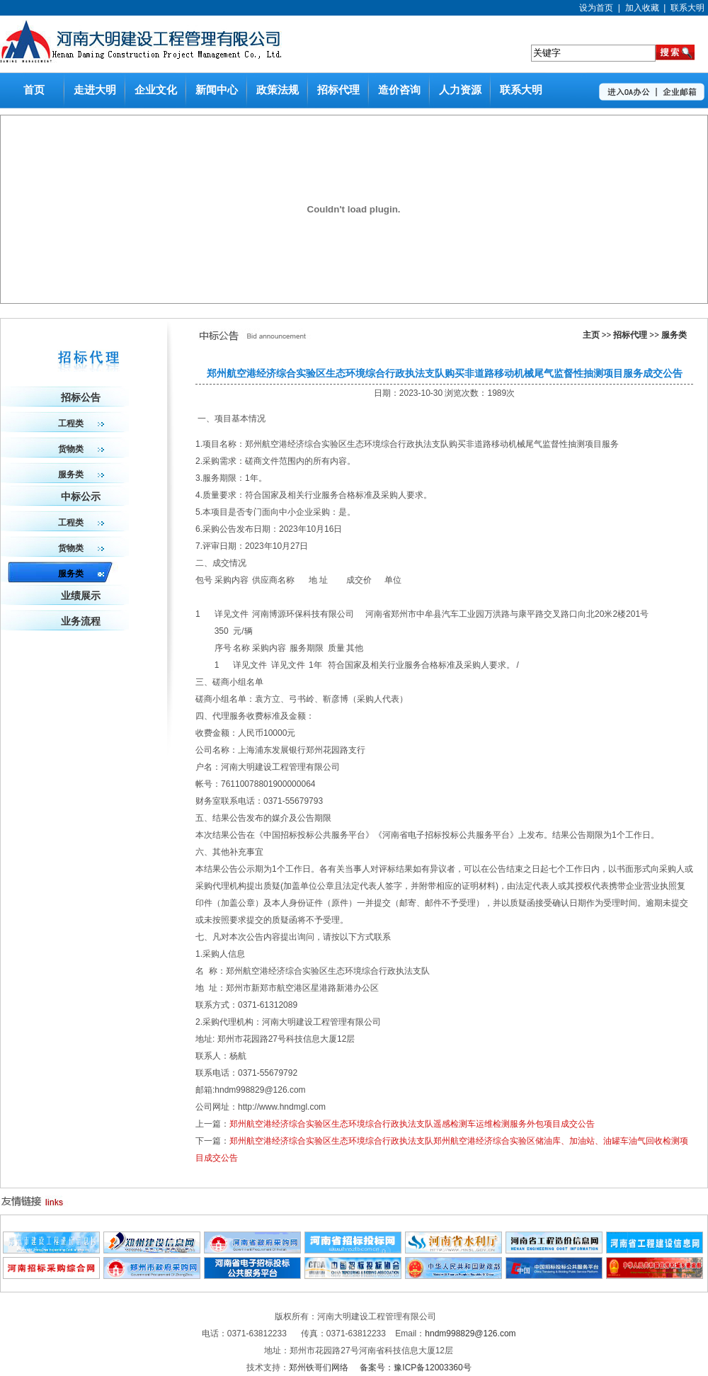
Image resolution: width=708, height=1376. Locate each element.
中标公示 (81, 496)
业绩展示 (81, 596)
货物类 (81, 449)
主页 (591, 335)
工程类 (81, 423)
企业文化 (156, 90)
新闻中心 (216, 90)
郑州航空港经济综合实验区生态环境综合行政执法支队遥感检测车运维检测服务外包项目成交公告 (412, 1124)
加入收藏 (642, 8)
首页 (34, 90)
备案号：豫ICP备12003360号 (415, 1367)
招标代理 (338, 90)
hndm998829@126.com (470, 1333)
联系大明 (687, 8)
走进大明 (95, 90)
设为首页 (596, 8)
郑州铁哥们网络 (319, 1367)
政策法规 (277, 90)
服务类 (674, 335)
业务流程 (81, 621)
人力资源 (460, 90)
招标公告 (81, 397)
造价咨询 (399, 90)
